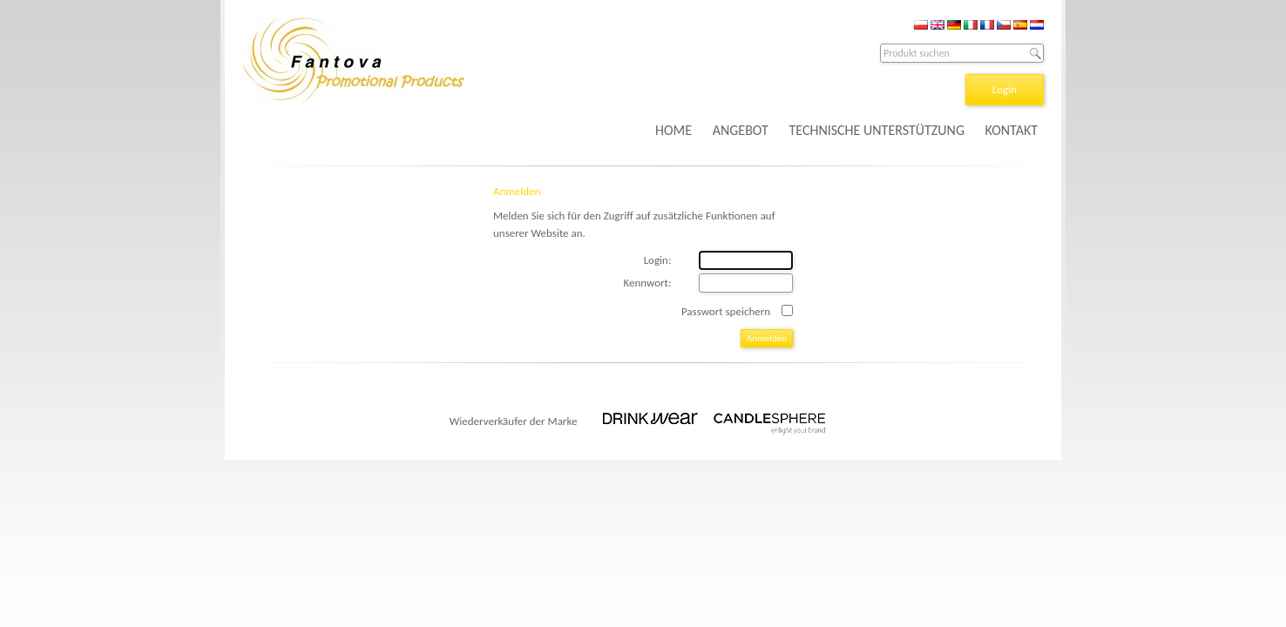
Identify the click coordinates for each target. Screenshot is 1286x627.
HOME (673, 130)
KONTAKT (1011, 130)
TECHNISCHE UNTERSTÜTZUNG (876, 130)
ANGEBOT (740, 130)
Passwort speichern (725, 311)
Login (1004, 89)
